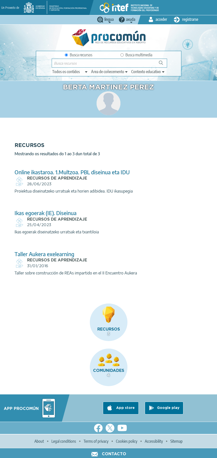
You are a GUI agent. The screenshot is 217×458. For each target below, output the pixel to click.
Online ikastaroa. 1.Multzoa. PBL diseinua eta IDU (72, 172)
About (39, 441)
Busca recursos (78, 54)
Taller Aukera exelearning (44, 254)
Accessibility (154, 441)
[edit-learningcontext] (148, 71)
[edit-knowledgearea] (110, 71)
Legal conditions (63, 441)
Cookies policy (126, 441)
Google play (168, 407)
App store (125, 407)
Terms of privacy (96, 441)
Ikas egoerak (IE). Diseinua (46, 213)
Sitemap (176, 441)
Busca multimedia (136, 54)
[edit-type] (70, 71)
